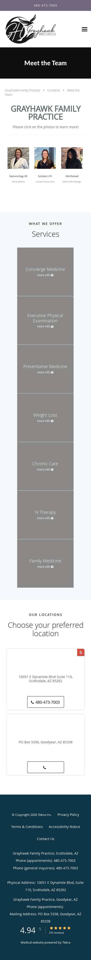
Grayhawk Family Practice (23, 90)
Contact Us (45, 838)
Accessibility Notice (64, 826)
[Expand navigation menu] (84, 29)
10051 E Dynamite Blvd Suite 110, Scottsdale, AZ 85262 (46, 679)
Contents (54, 90)
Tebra (66, 942)
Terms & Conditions (27, 826)
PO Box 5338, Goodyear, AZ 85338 (46, 742)
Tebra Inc (44, 814)
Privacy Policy (68, 814)
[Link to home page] (39, 29)
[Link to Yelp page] (80, 652)
